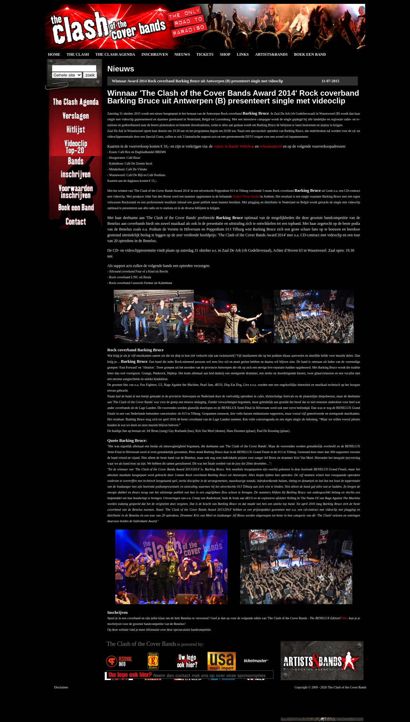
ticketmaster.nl (270, 146)
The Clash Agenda (115, 54)
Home (54, 54)
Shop (225, 54)
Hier (345, 618)
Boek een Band (310, 54)
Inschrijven (155, 54)
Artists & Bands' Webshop (233, 146)
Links (243, 54)
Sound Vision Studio (246, 196)
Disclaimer (61, 687)
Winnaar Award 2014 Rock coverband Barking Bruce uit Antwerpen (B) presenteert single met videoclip (197, 81)
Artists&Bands (271, 54)
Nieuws (182, 54)
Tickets (204, 54)
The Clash (78, 54)
